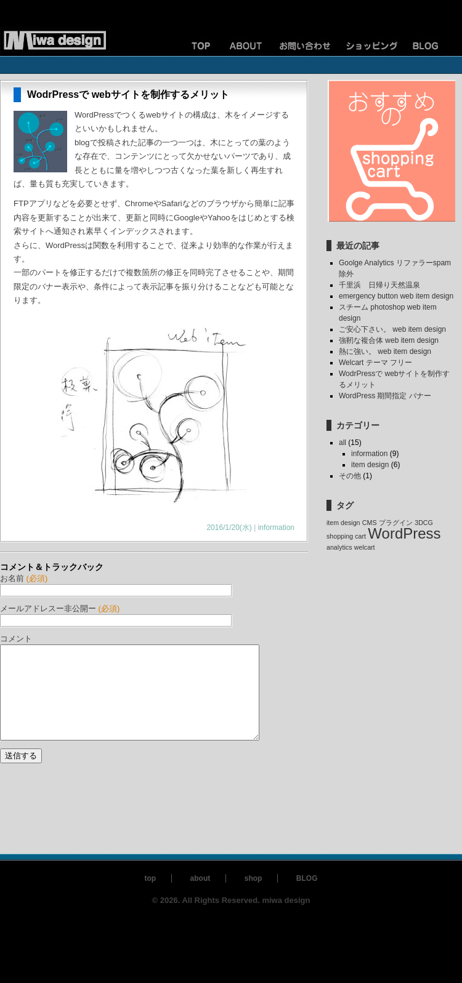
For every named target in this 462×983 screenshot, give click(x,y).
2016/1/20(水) (228, 527)
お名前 (23, 578)
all (342, 442)
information (276, 527)
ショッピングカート (369, 46)
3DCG (424, 522)
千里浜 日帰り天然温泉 (379, 285)
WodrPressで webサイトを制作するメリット (128, 94)
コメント (16, 638)
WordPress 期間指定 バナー (385, 395)
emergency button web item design (396, 296)
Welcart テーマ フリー (375, 362)
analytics (339, 547)
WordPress (404, 533)
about (200, 897)
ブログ (431, 46)
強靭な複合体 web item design (389, 340)
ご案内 (246, 46)
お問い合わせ (308, 46)
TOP (185, 46)
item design (370, 464)
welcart (364, 547)
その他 (350, 475)
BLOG (307, 897)
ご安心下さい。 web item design (392, 329)
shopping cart (346, 536)
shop (253, 897)
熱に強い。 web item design (385, 351)
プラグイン (396, 522)
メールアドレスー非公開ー (60, 608)
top (150, 897)
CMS (369, 522)
